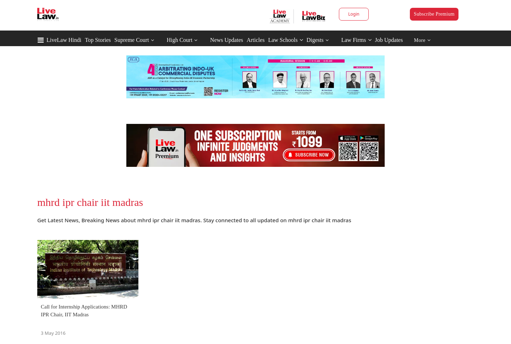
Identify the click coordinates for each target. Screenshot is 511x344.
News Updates (226, 40)
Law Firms (356, 40)
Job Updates (389, 40)
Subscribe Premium (434, 14)
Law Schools (285, 40)
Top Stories (98, 40)
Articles (256, 40)
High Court (179, 40)
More (422, 40)
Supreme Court (131, 40)
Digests (315, 40)
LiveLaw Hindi (63, 40)
